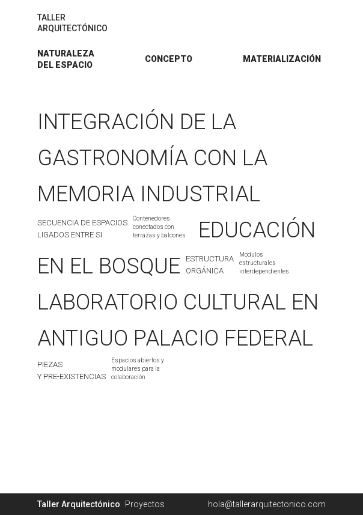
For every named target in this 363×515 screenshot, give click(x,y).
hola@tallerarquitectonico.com (267, 504)
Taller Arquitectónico (78, 504)
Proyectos (145, 504)
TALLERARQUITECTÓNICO (72, 23)
